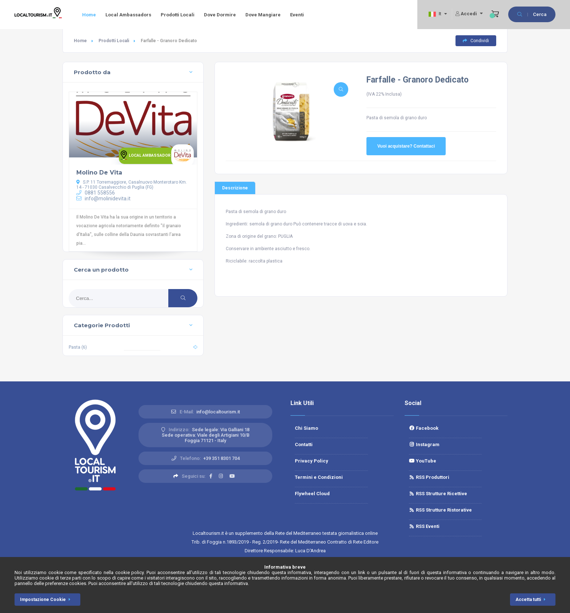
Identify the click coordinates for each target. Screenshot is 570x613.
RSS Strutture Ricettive (438, 493)
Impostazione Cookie (46, 599)
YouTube (422, 461)
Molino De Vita (99, 172)
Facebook (423, 428)
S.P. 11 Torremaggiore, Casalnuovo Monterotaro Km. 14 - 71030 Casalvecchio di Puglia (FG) (131, 185)
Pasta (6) (78, 347)
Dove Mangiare (263, 14)
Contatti (304, 444)
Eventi (297, 14)
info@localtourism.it (218, 411)
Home (89, 14)
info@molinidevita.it (103, 198)
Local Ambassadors (128, 14)
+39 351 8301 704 (221, 458)
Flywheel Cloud (312, 493)
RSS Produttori (429, 477)
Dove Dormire (220, 14)
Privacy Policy (311, 461)
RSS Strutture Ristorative (440, 510)
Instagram (424, 444)
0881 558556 (95, 193)
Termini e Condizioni (319, 477)
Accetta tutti (531, 599)
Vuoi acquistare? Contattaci (406, 146)
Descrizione (235, 188)
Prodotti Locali (177, 14)
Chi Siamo (306, 428)
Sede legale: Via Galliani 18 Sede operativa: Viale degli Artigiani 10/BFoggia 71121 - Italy (206, 435)
